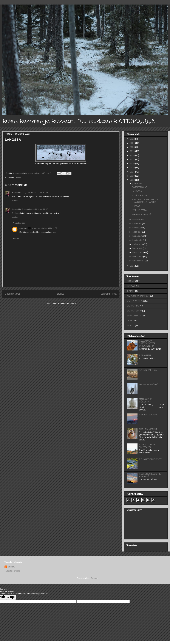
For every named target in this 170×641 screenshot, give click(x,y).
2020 (132, 147)
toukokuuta (137, 244)
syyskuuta (137, 227)
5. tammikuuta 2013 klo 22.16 (35, 209)
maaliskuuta (138, 252)
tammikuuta (138, 260)
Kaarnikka (16, 192)
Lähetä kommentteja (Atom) (63, 303)
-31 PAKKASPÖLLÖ (148, 384)
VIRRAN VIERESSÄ (141, 214)
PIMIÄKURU (145, 355)
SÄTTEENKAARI (140, 187)
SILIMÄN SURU (134, 311)
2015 (132, 167)
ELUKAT (18, 177)
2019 (132, 151)
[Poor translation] (11, 597)
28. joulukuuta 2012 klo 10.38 (35, 192)
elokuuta (136, 232)
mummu (23, 228)
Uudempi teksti (12, 293)
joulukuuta (137, 183)
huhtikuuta (137, 248)
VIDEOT (130, 325)
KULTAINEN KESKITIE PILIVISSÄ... (150, 475)
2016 (132, 163)
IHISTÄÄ (136, 206)
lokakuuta (137, 223)
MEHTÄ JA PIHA (134, 301)
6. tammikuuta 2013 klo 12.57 (44, 228)
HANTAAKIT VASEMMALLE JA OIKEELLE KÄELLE (145, 200)
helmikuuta (137, 256)
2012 (132, 180)
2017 (132, 159)
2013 (132, 176)
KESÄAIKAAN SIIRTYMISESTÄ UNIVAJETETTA (147, 343)
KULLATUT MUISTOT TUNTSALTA (149, 445)
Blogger (94, 578)
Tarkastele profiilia (12, 571)
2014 (132, 172)
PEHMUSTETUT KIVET (150, 459)
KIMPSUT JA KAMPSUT (138, 296)
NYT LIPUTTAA (139, 210)
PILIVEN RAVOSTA (148, 414)
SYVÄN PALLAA (139, 195)
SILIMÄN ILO (133, 306)
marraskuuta (138, 219)
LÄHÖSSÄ (137, 191)
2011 (132, 266)
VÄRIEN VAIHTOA (148, 370)
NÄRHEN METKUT (148, 429)
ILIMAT (130, 291)
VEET (129, 320)
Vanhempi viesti (109, 293)
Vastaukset (20, 223)
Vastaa (15, 200)
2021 (132, 143)
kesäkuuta (137, 240)
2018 (132, 155)
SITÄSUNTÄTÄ (134, 315)
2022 (132, 139)
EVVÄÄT (131, 286)
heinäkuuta (137, 236)
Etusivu (60, 293)
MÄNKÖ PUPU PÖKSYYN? (146, 400)
